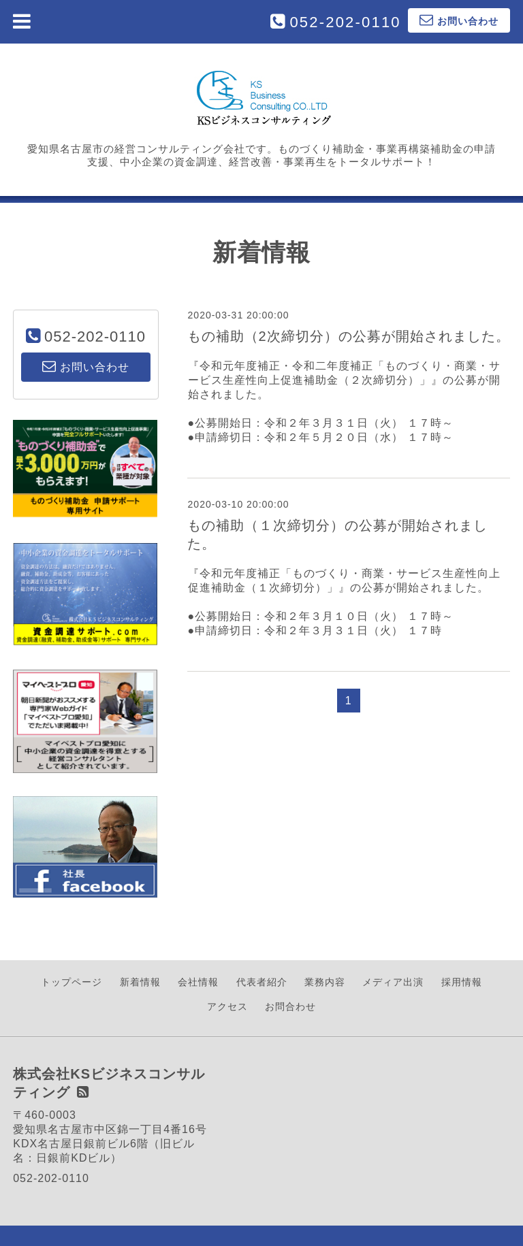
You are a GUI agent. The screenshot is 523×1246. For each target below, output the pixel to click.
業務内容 (324, 982)
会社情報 (198, 982)
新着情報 (140, 982)
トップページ (71, 982)
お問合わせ (290, 1006)
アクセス (227, 1006)
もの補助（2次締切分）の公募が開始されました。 (348, 336)
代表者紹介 (261, 982)
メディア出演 (393, 982)
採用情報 (461, 982)
